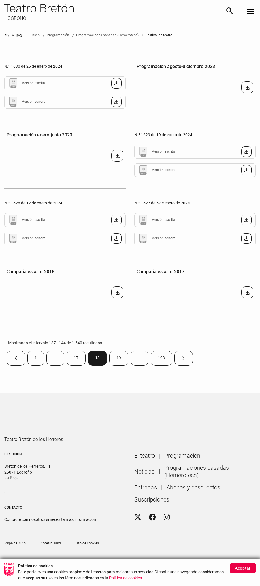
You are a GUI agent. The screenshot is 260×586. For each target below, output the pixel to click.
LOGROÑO (15, 18)
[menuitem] (144, 472)
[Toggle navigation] (251, 12)
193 (165, 359)
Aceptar (243, 568)
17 (80, 359)
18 (101, 359)
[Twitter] (137, 534)
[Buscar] (229, 11)
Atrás (13, 35)
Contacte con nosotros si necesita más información (50, 536)
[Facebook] (152, 534)
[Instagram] (167, 534)
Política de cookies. (126, 578)
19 (122, 359)
